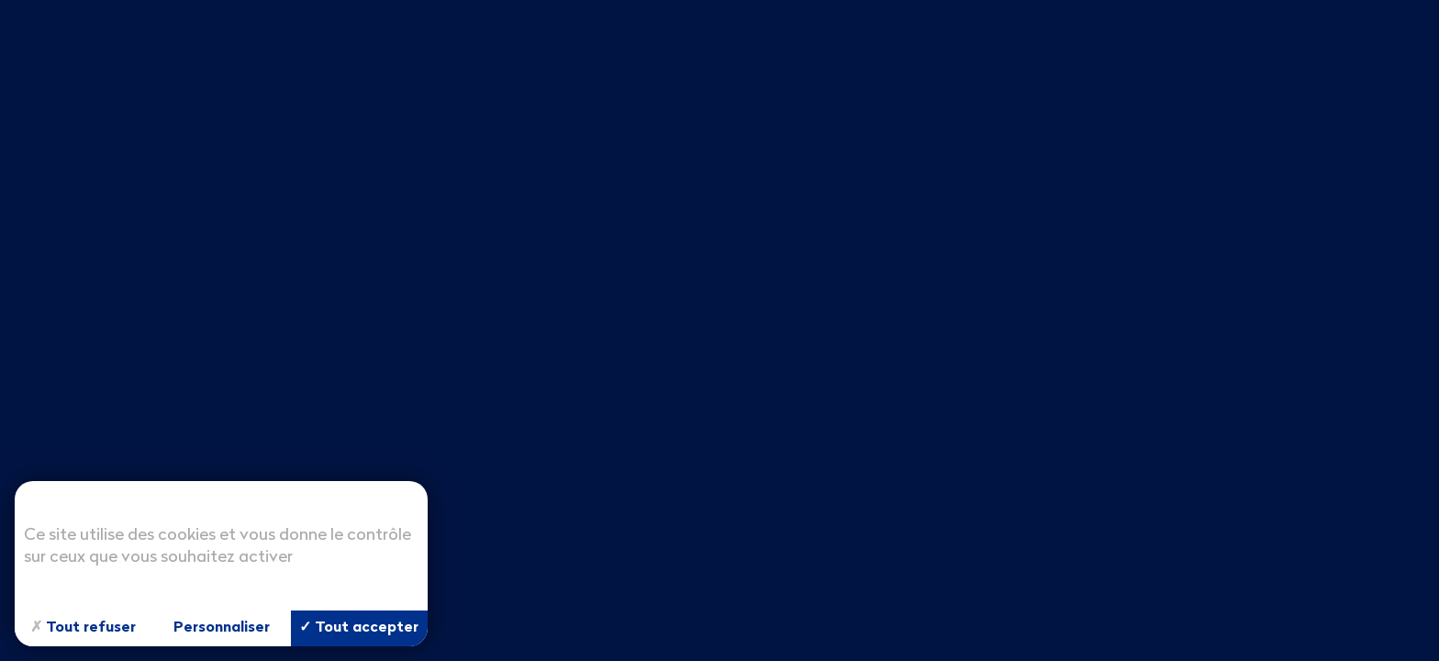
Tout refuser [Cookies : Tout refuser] (83, 628)
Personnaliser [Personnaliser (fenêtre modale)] (221, 628)
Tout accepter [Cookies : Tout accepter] (358, 628)
